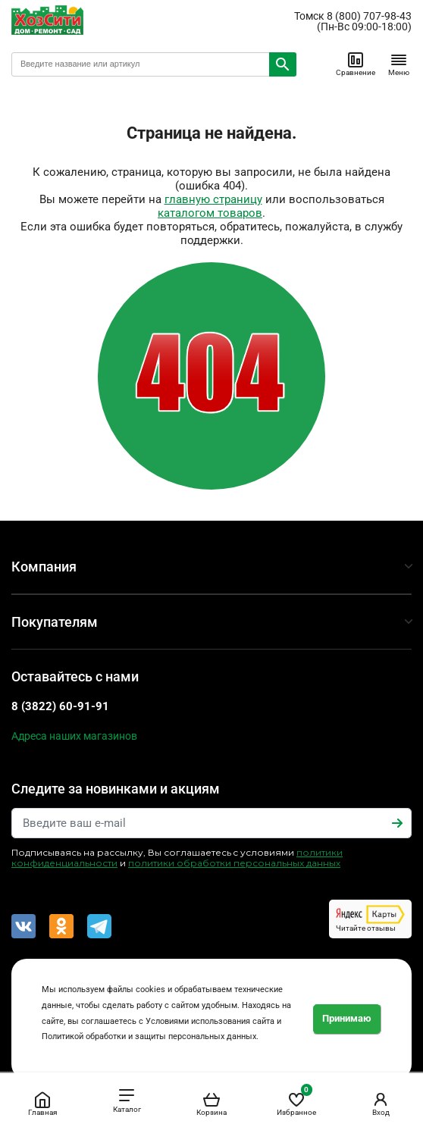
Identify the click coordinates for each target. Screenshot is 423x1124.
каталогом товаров (210, 213)
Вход (380, 1103)
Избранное (296, 1100)
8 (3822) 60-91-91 (60, 706)
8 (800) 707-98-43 (369, 16)
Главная (42, 1103)
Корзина (211, 1103)
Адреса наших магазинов (74, 736)
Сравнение (355, 64)
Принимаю (346, 1018)
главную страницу (213, 199)
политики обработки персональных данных (234, 863)
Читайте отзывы (370, 918)
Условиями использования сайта (210, 1021)
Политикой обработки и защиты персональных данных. (150, 1036)
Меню (398, 64)
